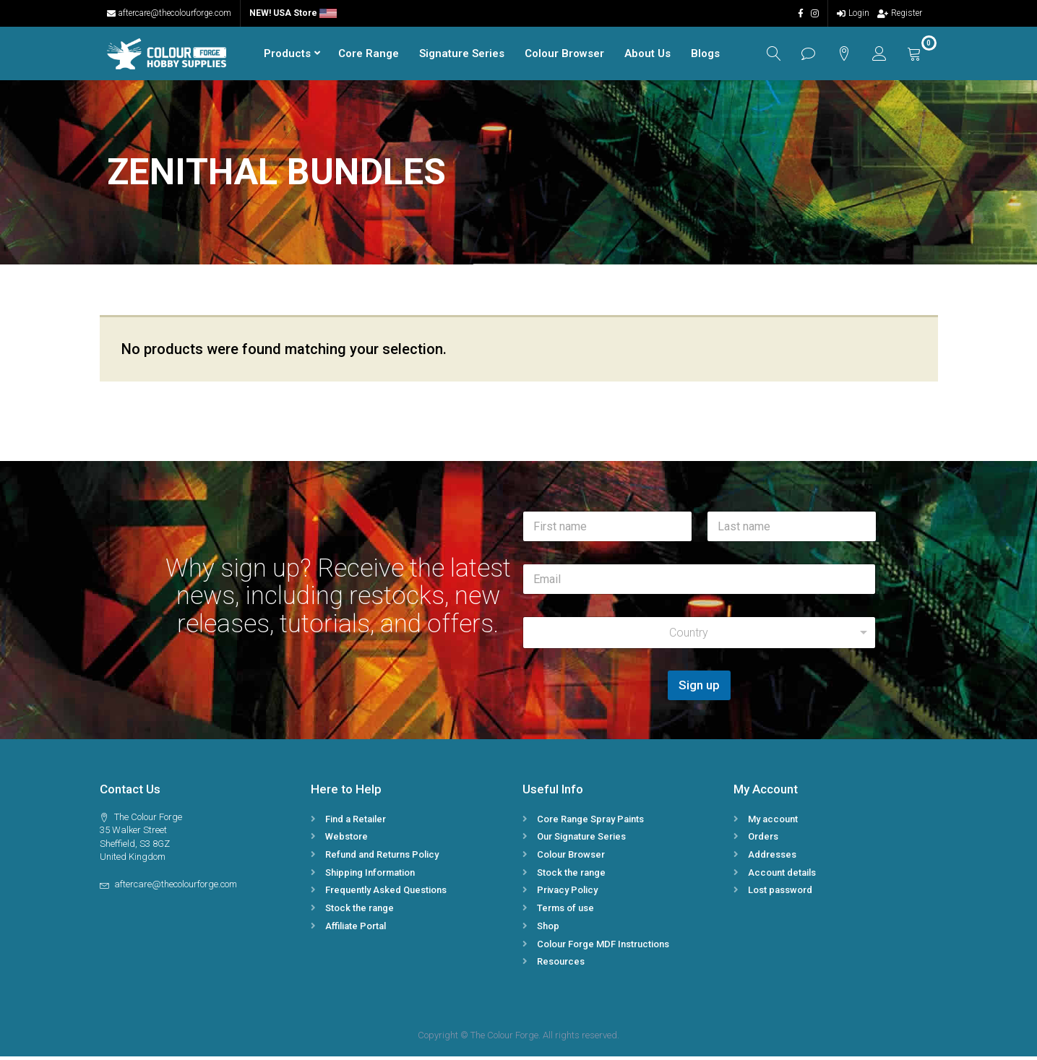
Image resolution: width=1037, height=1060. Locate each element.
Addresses (772, 858)
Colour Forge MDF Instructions (603, 946)
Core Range (364, 54)
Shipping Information (370, 875)
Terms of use (565, 911)
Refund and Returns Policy (382, 858)
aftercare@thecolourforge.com (169, 13)
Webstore (346, 840)
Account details (782, 875)
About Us (643, 54)
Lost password (780, 893)
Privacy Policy (567, 893)
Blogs (701, 54)
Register (899, 13)
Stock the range (359, 911)
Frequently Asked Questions (386, 893)
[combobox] (699, 636)
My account (773, 821)
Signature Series (457, 54)
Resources (561, 965)
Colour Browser (560, 54)
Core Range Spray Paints (590, 821)
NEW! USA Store (293, 13)
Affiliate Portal (355, 929)
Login (853, 13)
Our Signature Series (581, 840)
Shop (548, 929)
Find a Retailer (355, 821)
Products (282, 54)
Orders (763, 840)
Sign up (699, 688)
